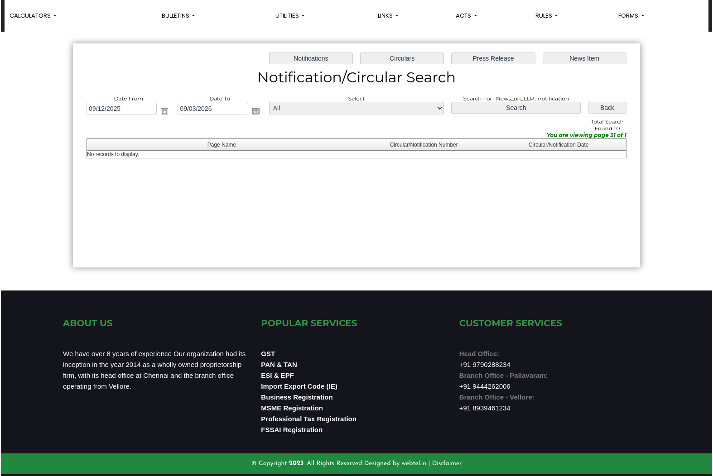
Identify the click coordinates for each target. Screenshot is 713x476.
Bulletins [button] (176, 15)
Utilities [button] (287, 15)
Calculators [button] (31, 15)
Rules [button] (544, 15)
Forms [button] (629, 15)
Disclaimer (447, 463)
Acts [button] (464, 15)
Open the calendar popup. (167, 111)
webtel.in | (417, 463)
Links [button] (386, 15)
